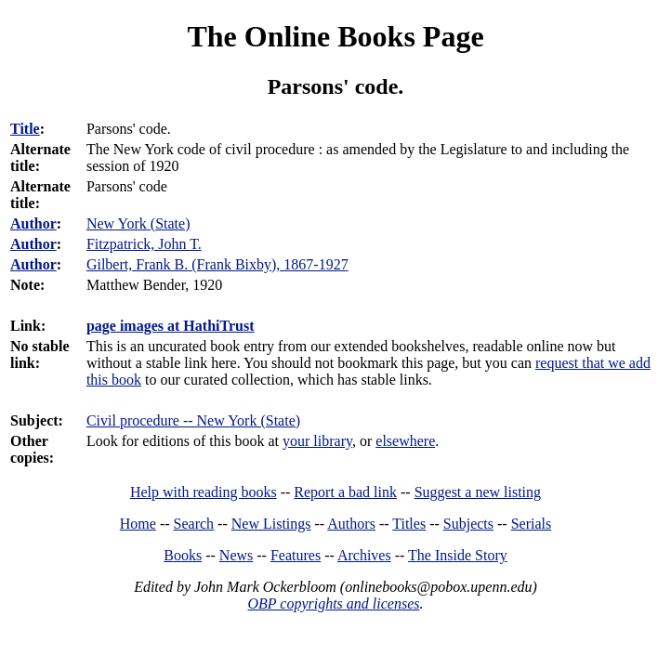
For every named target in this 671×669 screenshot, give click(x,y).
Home (138, 523)
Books (183, 555)
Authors (351, 523)
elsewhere (405, 441)
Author (33, 223)
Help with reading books (203, 492)
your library (317, 441)
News (236, 555)
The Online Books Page (335, 36)
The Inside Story (457, 555)
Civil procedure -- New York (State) (193, 420)
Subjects (468, 523)
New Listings (271, 523)
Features (295, 555)
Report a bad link (345, 492)
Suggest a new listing (477, 492)
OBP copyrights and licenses (333, 603)
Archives (364, 555)
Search (194, 523)
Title (25, 129)
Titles (409, 523)
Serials (531, 523)
